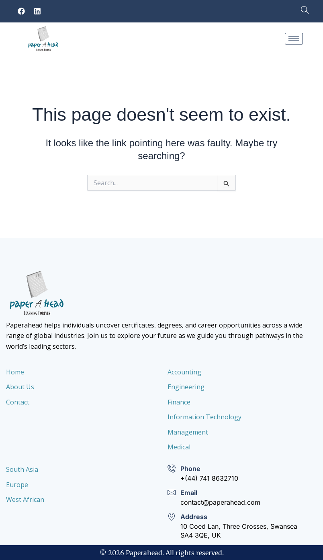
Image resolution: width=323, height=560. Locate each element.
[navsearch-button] (301, 11)
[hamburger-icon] (294, 38)
